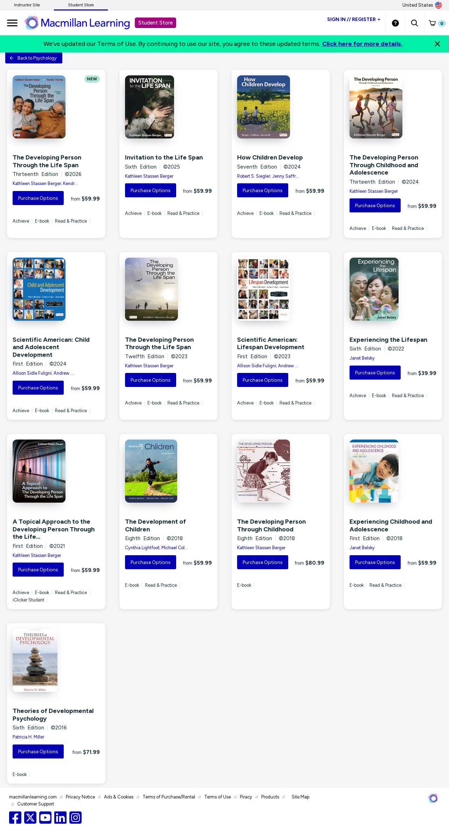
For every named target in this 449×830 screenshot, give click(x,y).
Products (270, 797)
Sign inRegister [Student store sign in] (353, 19)
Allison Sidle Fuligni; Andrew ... (43, 373)
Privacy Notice (80, 797)
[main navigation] (12, 23)
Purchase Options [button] (38, 198)
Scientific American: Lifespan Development (270, 343)
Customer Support (35, 804)
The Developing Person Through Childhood (271, 525)
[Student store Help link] (395, 23)
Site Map (300, 797)
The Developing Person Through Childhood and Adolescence (384, 165)
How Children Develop (270, 157)
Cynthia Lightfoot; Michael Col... (156, 547)
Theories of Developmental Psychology (53, 714)
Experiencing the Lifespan (388, 339)
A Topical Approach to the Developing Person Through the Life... (54, 529)
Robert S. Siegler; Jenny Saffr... (268, 176)
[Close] (437, 44)
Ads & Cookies (118, 797)
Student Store (81, 4)
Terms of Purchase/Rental (169, 797)
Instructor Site (27, 4)
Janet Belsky (362, 358)
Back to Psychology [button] (33, 58)
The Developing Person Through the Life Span (47, 161)
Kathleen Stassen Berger (149, 176)
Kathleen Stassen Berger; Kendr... (45, 183)
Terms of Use (217, 797)
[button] (414, 23)
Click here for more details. (362, 44)
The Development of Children (155, 525)
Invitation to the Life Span (164, 157)
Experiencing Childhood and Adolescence (391, 525)
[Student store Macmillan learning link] (82, 22)
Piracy (246, 797)
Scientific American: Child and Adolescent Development (51, 347)
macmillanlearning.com (33, 797)
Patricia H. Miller (28, 737)
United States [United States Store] (422, 5)
